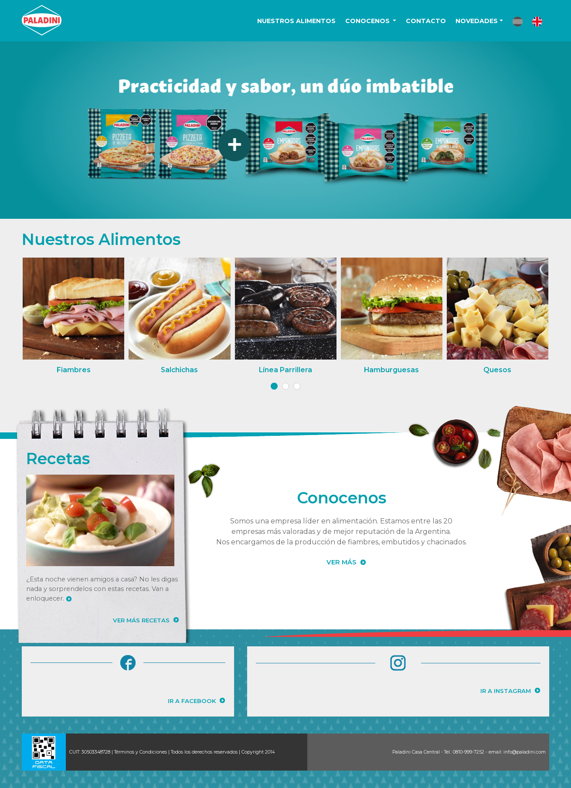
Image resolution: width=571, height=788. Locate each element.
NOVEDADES (476, 21)
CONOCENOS (368, 21)
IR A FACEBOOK (192, 700)
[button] (517, 21)
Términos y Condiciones (140, 752)
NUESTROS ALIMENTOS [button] (296, 21)
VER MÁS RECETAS (141, 620)
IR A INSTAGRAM (505, 690)
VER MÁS (341, 562)
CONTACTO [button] (426, 21)
